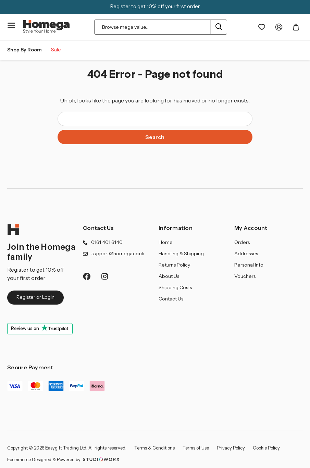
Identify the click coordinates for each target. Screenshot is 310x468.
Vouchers (245, 276)
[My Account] (279, 27)
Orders (242, 242)
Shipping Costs (175, 287)
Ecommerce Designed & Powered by (64, 459)
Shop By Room (24, 50)
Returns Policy (174, 265)
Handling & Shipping (181, 253)
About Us (169, 276)
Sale (56, 50)
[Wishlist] (262, 27)
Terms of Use (196, 448)
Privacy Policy (231, 448)
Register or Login (35, 297)
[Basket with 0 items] (296, 27)
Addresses (246, 253)
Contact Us (98, 227)
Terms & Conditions (154, 448)
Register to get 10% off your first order (155, 6)
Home (166, 242)
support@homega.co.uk (117, 253)
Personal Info (248, 265)
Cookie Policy (266, 448)
